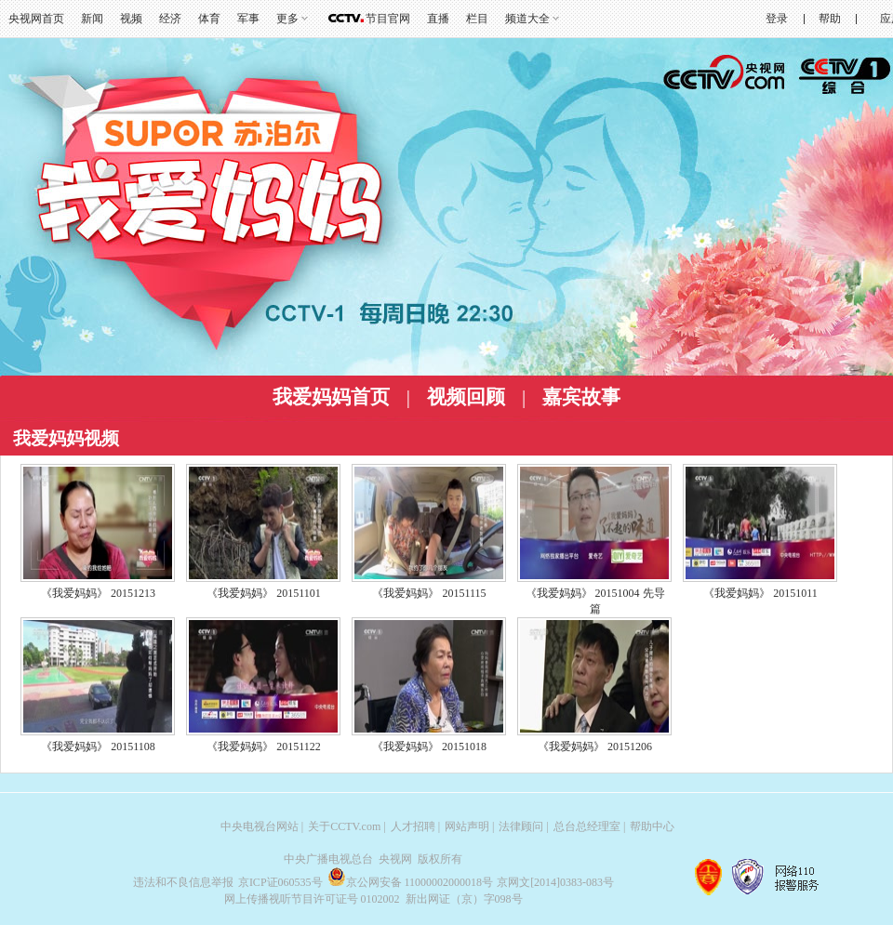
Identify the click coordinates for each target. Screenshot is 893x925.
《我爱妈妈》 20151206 (595, 746)
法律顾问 (521, 826)
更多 (287, 18)
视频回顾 (466, 397)
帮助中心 (652, 826)
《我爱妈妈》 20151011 (760, 593)
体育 (209, 18)
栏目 (477, 18)
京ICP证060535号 (280, 882)
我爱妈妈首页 (331, 397)
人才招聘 (413, 826)
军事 (248, 18)
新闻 (92, 18)
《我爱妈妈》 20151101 (264, 593)
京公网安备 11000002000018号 (410, 882)
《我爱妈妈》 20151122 (264, 746)
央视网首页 (36, 18)
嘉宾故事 (581, 397)
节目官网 (388, 18)
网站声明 (467, 826)
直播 (438, 18)
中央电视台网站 (259, 826)
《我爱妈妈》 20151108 (98, 746)
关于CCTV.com (344, 826)
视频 (131, 18)
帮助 (830, 18)
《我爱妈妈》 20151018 (429, 746)
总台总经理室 (586, 826)
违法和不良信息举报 (183, 882)
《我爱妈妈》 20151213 (98, 593)
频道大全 (527, 18)
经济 (170, 18)
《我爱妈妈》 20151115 (429, 593)
